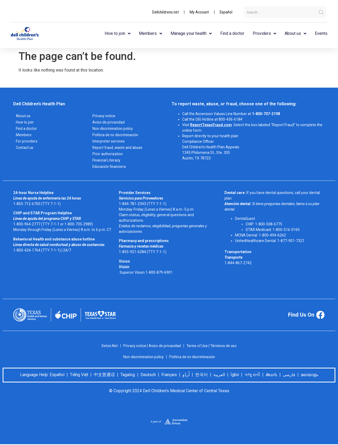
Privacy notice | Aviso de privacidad (151, 346)
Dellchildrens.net (164, 12)
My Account (198, 12)
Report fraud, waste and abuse (118, 147)
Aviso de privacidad (108, 122)
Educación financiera (109, 166)
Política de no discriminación (115, 135)
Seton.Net (108, 346)
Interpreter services (108, 141)
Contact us (25, 147)
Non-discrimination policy (113, 128)
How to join (117, 33)
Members (150, 33)
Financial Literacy (106, 160)
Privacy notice (104, 116)
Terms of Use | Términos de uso (212, 346)
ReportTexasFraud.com (211, 125)
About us (295, 33)
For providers (26, 141)
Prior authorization (108, 154)
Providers (264, 33)
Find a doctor (232, 33)
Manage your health (191, 33)
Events (321, 33)
